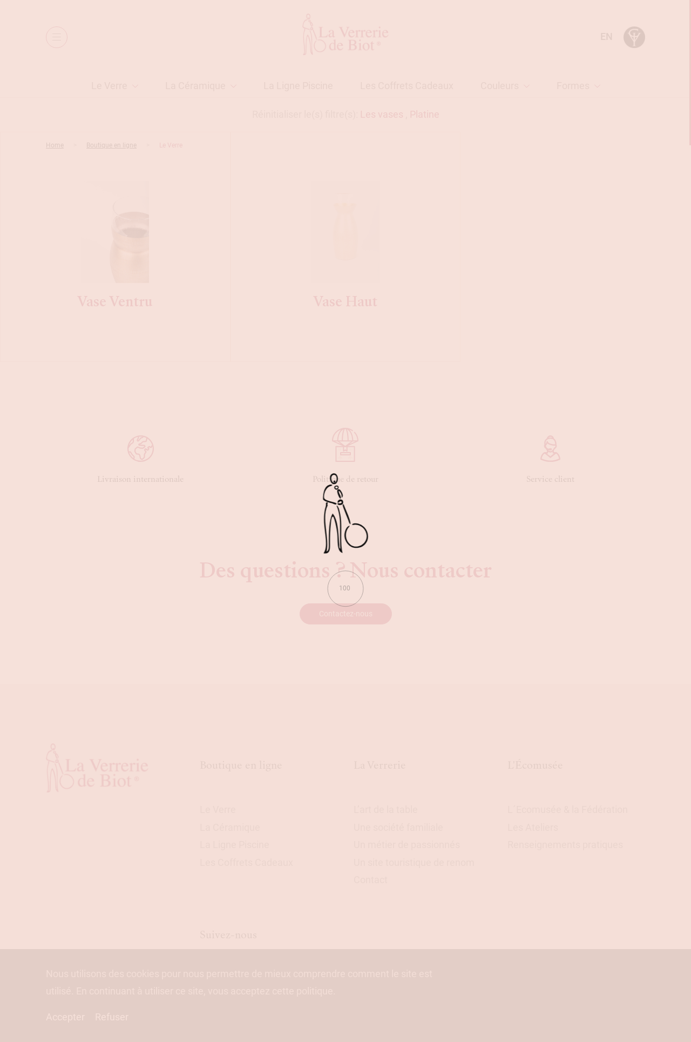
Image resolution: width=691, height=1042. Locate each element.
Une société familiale (398, 827)
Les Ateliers (532, 827)
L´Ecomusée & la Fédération (567, 809)
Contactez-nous (345, 613)
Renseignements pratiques (565, 844)
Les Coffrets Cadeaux (406, 85)
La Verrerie (380, 765)
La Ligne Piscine (298, 85)
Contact (371, 879)
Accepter (65, 1017)
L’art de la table (386, 809)
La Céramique (195, 85)
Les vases (381, 114)
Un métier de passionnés (407, 844)
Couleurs (499, 85)
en (606, 36)
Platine (424, 114)
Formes (573, 85)
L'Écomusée (535, 765)
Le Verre (109, 85)
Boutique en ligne (111, 145)
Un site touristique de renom (414, 862)
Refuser (111, 1017)
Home (55, 145)
